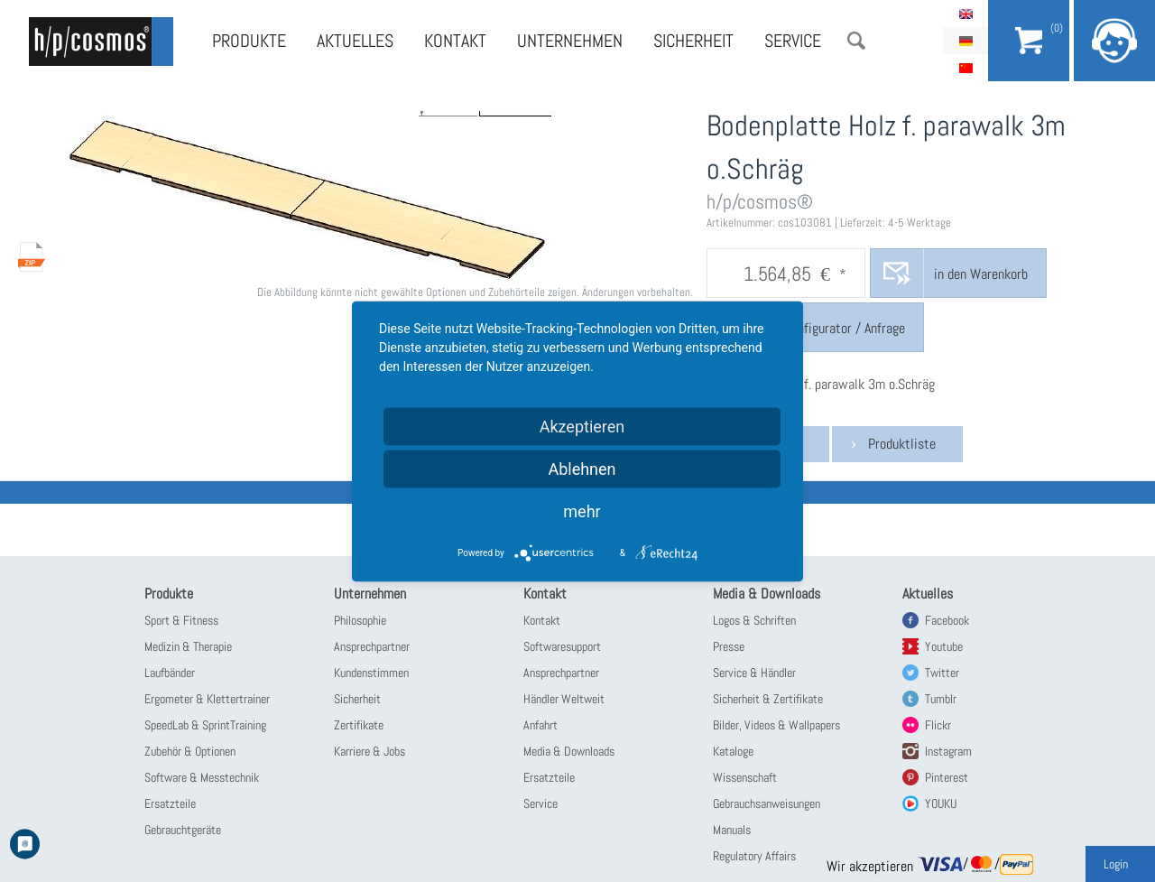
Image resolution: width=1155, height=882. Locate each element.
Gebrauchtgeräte (182, 830)
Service (792, 40)
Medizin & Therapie (188, 646)
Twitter (942, 672)
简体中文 (965, 67)
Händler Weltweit (564, 699)
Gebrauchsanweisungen (766, 803)
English (965, 13)
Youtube (944, 646)
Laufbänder (169, 672)
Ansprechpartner (372, 646)
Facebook (947, 620)
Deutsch (965, 40)
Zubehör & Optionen (190, 751)
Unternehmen (570, 40)
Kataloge (733, 751)
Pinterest (946, 777)
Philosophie (360, 620)
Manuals (732, 830)
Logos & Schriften (754, 620)
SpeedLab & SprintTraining (205, 725)
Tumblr (940, 699)
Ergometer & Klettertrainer (207, 699)
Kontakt (455, 40)
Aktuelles (355, 40)
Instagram (948, 751)
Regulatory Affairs (754, 856)
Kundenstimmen (371, 672)
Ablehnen (581, 468)
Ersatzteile (170, 803)
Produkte (249, 40)
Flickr (938, 725)
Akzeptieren (582, 425)
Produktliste (902, 443)
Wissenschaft (745, 777)
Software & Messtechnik (201, 777)
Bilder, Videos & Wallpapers (776, 725)
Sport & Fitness (181, 620)
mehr (581, 510)
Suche (856, 40)
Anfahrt (540, 725)
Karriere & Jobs (369, 751)
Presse (728, 646)
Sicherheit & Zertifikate (768, 699)
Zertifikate (358, 725)
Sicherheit (693, 40)
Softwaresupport (562, 646)
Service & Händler (754, 672)
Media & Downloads (568, 751)
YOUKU (940, 803)
